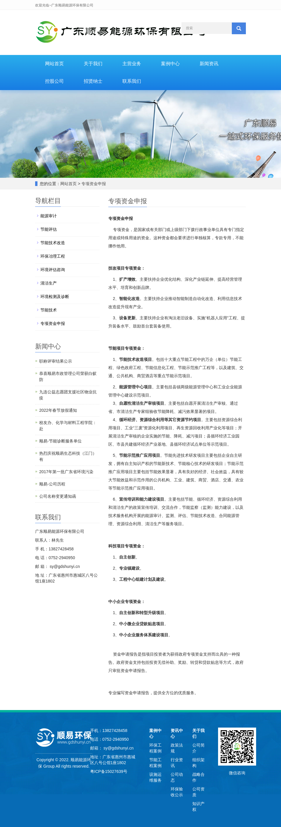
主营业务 (131, 63)
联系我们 (131, 81)
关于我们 (93, 63)
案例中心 (170, 63)
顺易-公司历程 (52, 484)
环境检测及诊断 (54, 296)
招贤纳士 (93, 81)
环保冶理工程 (52, 256)
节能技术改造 (52, 242)
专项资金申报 (93, 183)
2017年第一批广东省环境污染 (66, 471)
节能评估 (48, 229)
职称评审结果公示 (55, 361)
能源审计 (48, 215)
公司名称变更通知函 (57, 496)
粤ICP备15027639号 (109, 771)
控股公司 (54, 81)
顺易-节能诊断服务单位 (60, 441)
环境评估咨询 (52, 269)
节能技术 (48, 310)
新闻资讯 (209, 63)
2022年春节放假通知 (58, 410)
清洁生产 (48, 283)
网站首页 (54, 63)
